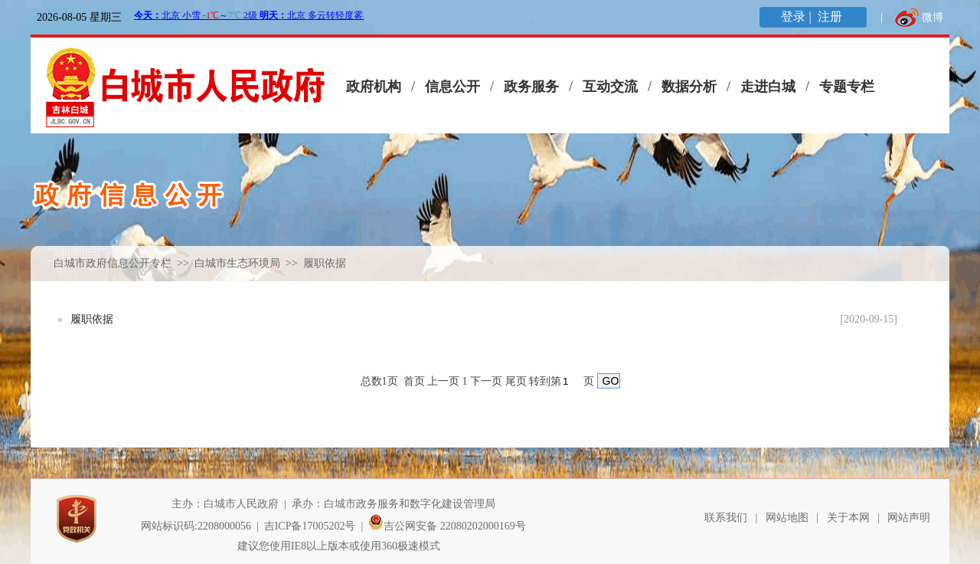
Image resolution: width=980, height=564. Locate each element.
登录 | (797, 16)
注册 (831, 16)
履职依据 (91, 319)
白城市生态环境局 (238, 263)
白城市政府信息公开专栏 (113, 263)
